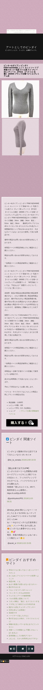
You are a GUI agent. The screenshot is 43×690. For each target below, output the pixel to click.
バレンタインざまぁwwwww (19, 593)
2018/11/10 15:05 (24, 543)
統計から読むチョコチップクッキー (22, 607)
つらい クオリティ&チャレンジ (20, 590)
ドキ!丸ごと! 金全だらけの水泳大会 (22, 604)
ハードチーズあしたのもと (19, 616)
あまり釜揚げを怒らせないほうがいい (23, 584)
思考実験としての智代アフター (20, 636)
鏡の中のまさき (14, 587)
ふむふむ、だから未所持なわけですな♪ (23, 638)
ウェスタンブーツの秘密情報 (19, 596)
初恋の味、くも (14, 581)
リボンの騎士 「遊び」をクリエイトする (24, 601)
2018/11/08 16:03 (28, 460)
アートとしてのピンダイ (21, 47)
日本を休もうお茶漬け (17, 610)
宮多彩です (13, 613)
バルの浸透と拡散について (19, 598)
